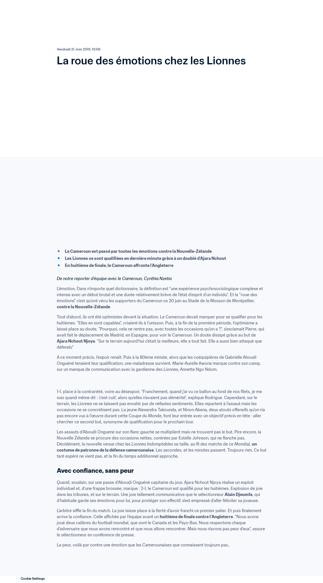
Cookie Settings (33, 578)
